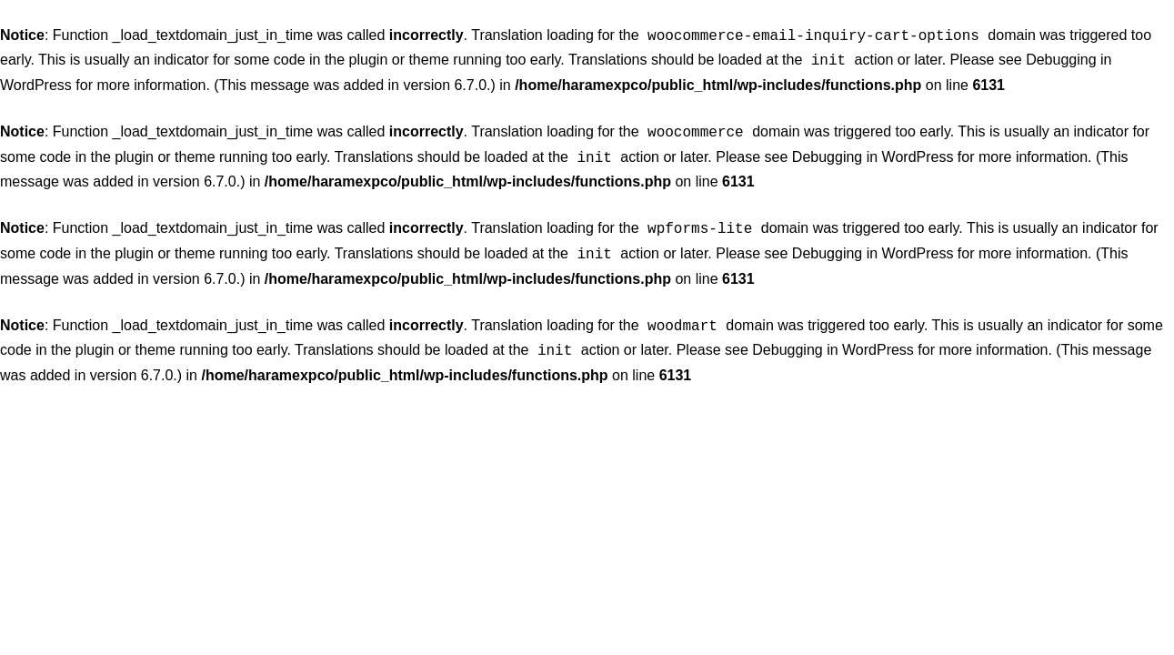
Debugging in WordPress (873, 151)
